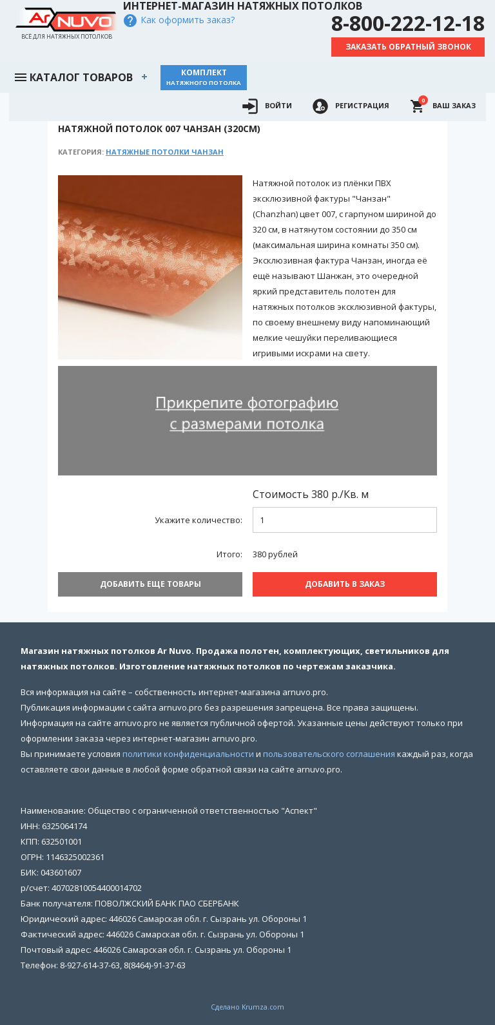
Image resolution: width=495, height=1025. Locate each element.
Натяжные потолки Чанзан (165, 152)
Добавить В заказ (345, 584)
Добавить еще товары (150, 584)
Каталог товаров (73, 76)
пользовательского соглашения (329, 754)
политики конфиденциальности (188, 754)
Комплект (203, 77)
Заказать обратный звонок (408, 46)
